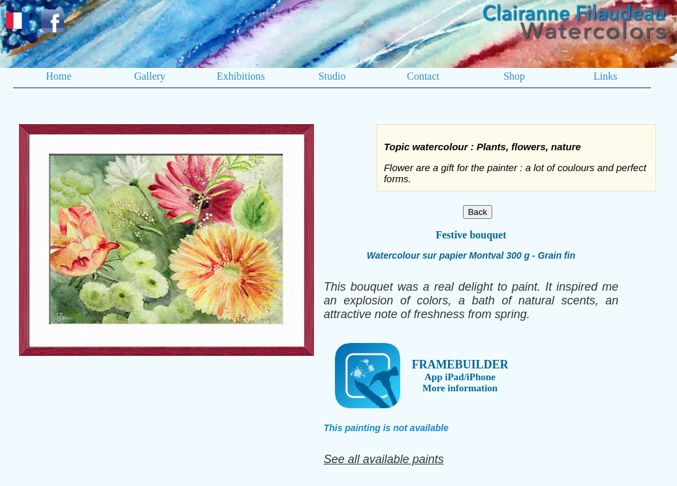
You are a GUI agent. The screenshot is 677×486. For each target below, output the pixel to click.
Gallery (149, 76)
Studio (332, 76)
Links (605, 76)
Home (58, 76)
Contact (423, 76)
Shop (514, 76)
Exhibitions (241, 76)
